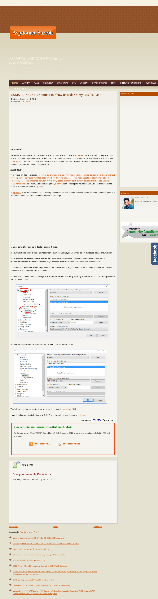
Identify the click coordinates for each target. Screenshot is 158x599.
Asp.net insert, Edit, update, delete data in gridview (31, 549)
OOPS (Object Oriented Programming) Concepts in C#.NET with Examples (40, 566)
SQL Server (25, 102)
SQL (74, 83)
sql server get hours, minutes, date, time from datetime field (41, 178)
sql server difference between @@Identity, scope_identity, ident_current (51, 181)
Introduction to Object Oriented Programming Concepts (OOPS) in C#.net (39, 555)
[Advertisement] (98, 32)
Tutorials (151, 83)
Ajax (36, 83)
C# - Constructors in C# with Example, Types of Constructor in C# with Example (41, 585)
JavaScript (62, 83)
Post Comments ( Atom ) (29, 532)
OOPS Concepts (99, 83)
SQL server (57, 184)
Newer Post (13, 527)
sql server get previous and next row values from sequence (63, 175)
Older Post (97, 527)
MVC (113, 83)
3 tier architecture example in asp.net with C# (29, 560)
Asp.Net (26, 83)
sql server (79, 155)
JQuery (84, 83)
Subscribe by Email (68, 444)
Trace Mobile (19, 89)
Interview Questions (130, 83)
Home (15, 83)
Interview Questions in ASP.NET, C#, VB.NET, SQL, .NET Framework (38, 538)
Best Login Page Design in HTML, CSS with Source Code (33, 580)
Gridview (48, 83)
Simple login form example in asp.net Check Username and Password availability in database (46, 544)
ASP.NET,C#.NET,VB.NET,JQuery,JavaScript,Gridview (38, 60)
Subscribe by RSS (40, 444)
